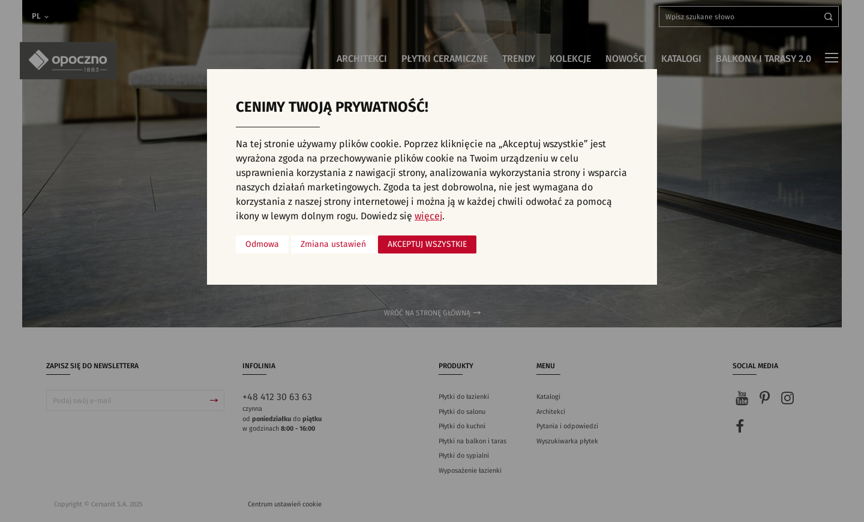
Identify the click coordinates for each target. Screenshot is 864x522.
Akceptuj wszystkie (427, 244)
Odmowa (262, 244)
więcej (428, 216)
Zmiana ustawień (333, 244)
